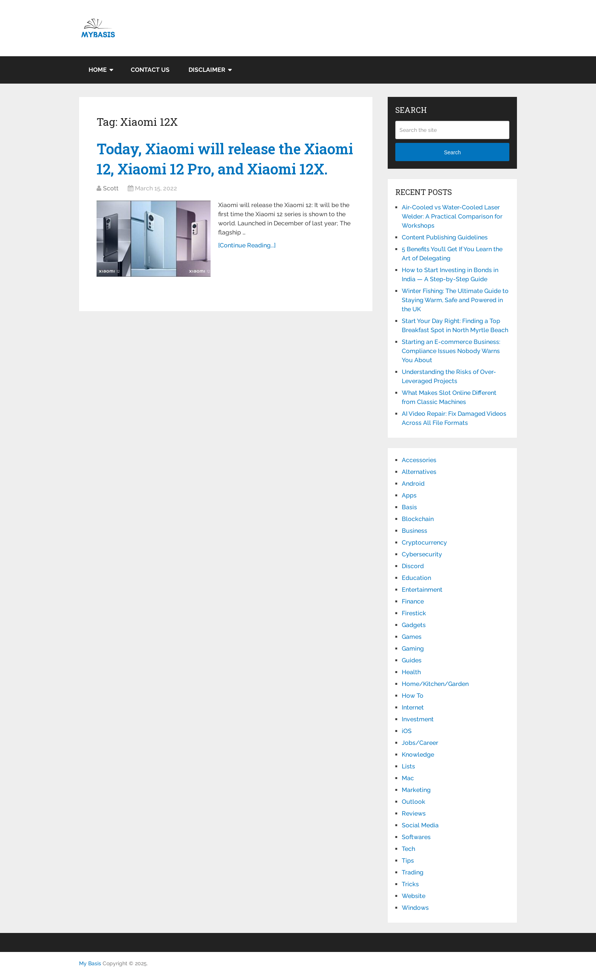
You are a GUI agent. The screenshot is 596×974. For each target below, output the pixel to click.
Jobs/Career (420, 742)
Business (414, 530)
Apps (409, 495)
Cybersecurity (422, 554)
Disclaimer (207, 69)
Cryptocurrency (424, 542)
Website (413, 896)
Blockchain (418, 519)
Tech (408, 848)
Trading (412, 872)
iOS (407, 731)
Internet (413, 707)
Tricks (410, 884)
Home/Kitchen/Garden (435, 683)
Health (411, 672)
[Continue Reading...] (247, 245)
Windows (415, 907)
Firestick (414, 613)
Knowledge (418, 754)
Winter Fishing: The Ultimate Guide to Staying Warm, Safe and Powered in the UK (455, 300)
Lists (408, 766)
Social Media (420, 825)
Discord (413, 566)
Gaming (413, 648)
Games (412, 636)
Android (413, 483)
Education (416, 577)
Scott (111, 188)
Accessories (419, 460)
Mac (408, 778)
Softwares (416, 837)
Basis (409, 507)
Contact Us (150, 69)
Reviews (414, 813)
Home (98, 69)
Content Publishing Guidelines (445, 237)
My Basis (90, 963)
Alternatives (419, 471)
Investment (418, 719)
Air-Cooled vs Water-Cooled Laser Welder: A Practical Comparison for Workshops (452, 216)
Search (452, 152)
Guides (412, 660)
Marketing (416, 789)
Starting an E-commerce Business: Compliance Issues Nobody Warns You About (451, 351)
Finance (413, 601)
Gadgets (414, 625)
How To (412, 695)
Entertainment (422, 589)
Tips (408, 860)
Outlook (413, 801)
